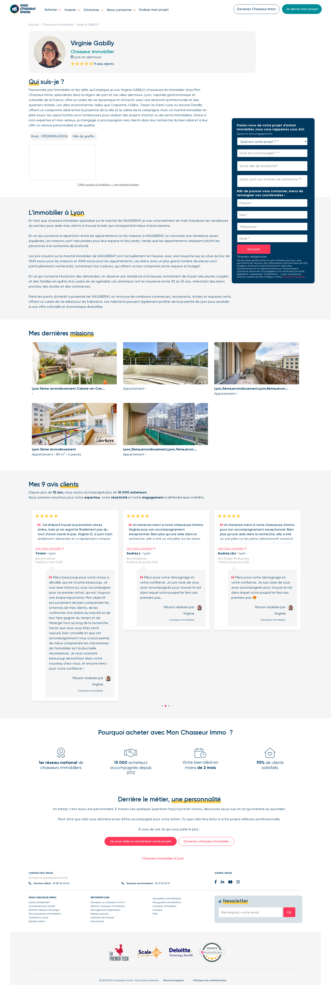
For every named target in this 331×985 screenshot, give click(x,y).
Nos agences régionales (105, 909)
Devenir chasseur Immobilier (108, 906)
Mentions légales (173, 980)
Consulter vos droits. (294, 277)
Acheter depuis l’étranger (44, 909)
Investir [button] (72, 10)
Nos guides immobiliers (167, 902)
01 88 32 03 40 (61, 883)
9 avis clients (104, 64)
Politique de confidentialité (210, 980)
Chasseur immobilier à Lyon (163, 858)
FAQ (155, 913)
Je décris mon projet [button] (302, 9)
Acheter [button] (53, 10)
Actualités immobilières (167, 898)
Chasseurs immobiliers (58, 24)
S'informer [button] (93, 10)
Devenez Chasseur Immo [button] (256, 9)
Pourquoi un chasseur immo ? (108, 902)
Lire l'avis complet (46, 548)
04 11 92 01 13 (162, 883)
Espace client (37, 921)
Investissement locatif (42, 906)
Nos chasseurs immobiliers (45, 913)
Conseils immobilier (164, 906)
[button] (165, 706)
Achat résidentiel (39, 902)
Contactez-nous (38, 917)
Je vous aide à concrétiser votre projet (140, 841)
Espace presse (100, 913)
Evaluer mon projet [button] (154, 10)
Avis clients (97, 921)
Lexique (157, 909)
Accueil (34, 24)
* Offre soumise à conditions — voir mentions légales (108, 184)
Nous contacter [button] (121, 10)
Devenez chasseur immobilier (206, 841)
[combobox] (272, 166)
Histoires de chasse (102, 917)
